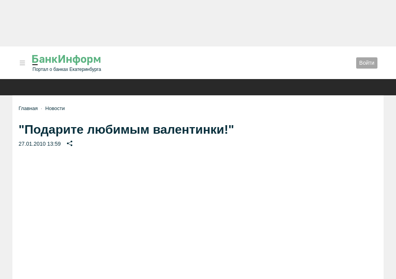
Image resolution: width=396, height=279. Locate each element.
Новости (55, 108)
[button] (22, 63)
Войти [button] (366, 63)
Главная (28, 108)
